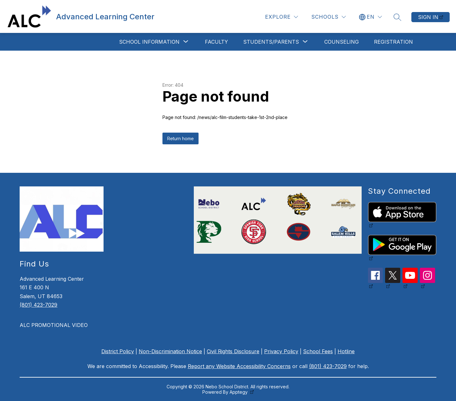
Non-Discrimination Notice (170, 351)
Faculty (216, 42)
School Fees (318, 351)
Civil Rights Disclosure (233, 351)
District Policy (117, 351)
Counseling (341, 42)
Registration (393, 42)
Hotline (346, 351)
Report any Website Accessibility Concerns (239, 366)
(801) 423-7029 (38, 305)
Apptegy (239, 392)
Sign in (428, 17)
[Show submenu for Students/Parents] (271, 42)
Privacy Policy (281, 351)
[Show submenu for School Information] (149, 42)
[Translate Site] (370, 17)
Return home (180, 138)
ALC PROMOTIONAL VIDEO (54, 325)
